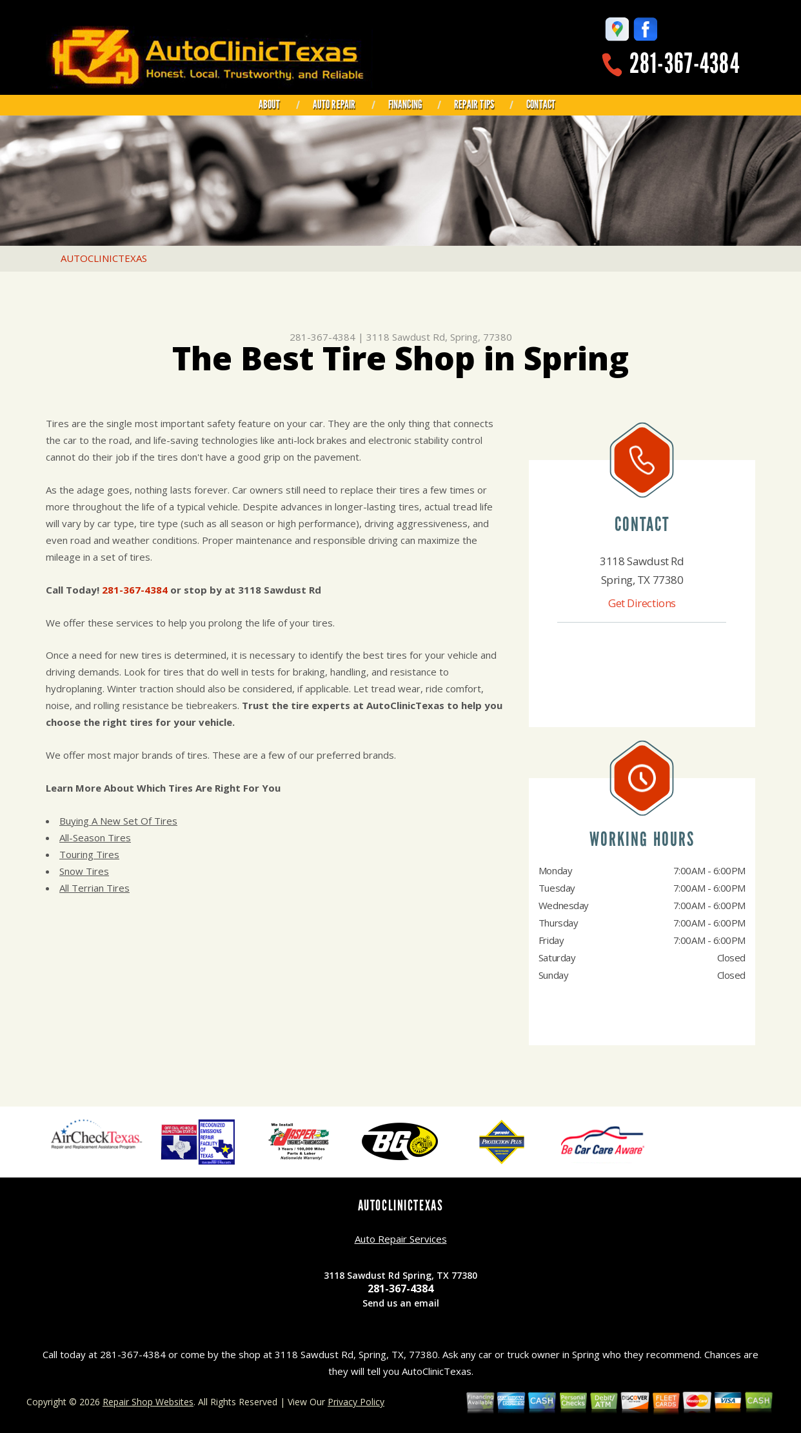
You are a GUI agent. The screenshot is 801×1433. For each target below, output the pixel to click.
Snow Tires (84, 871)
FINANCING (405, 104)
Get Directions (642, 603)
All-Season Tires (95, 837)
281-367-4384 (684, 63)
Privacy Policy (356, 1402)
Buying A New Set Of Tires (118, 820)
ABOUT (270, 104)
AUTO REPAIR (334, 104)
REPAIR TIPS (474, 104)
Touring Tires (89, 854)
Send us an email (400, 1303)
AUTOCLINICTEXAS (104, 258)
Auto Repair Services (401, 1238)
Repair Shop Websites (148, 1402)
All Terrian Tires (94, 887)
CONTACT (540, 104)
